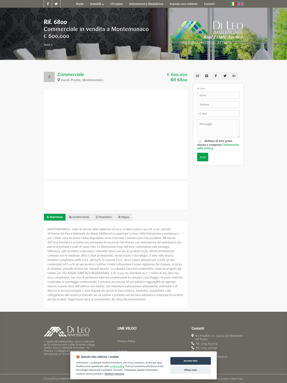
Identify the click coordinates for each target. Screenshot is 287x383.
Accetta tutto (190, 360)
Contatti (122, 351)
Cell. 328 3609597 (204, 352)
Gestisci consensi (114, 373)
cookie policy (117, 366)
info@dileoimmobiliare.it (209, 357)
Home (47, 44)
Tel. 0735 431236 (204, 348)
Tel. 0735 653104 (204, 343)
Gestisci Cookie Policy (232, 378)
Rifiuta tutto (190, 370)
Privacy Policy (126, 341)
